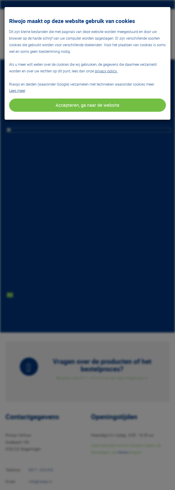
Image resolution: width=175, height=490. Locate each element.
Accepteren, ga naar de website (87, 105)
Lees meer (17, 90)
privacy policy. (106, 71)
